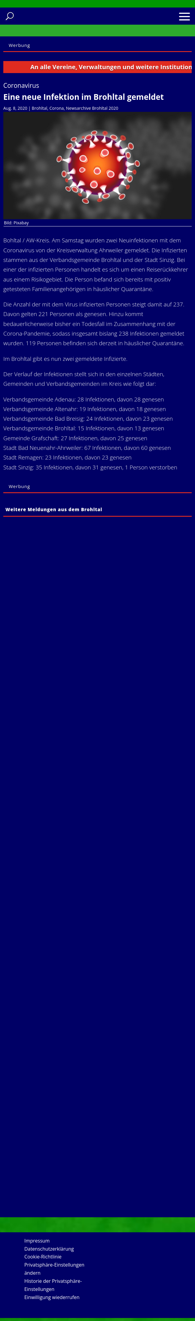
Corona (57, 108)
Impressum (37, 1240)
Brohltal (39, 108)
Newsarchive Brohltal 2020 (92, 108)
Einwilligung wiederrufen (52, 1297)
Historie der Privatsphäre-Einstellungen (53, 1285)
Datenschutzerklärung (49, 1249)
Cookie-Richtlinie (43, 1256)
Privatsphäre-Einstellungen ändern (54, 1268)
